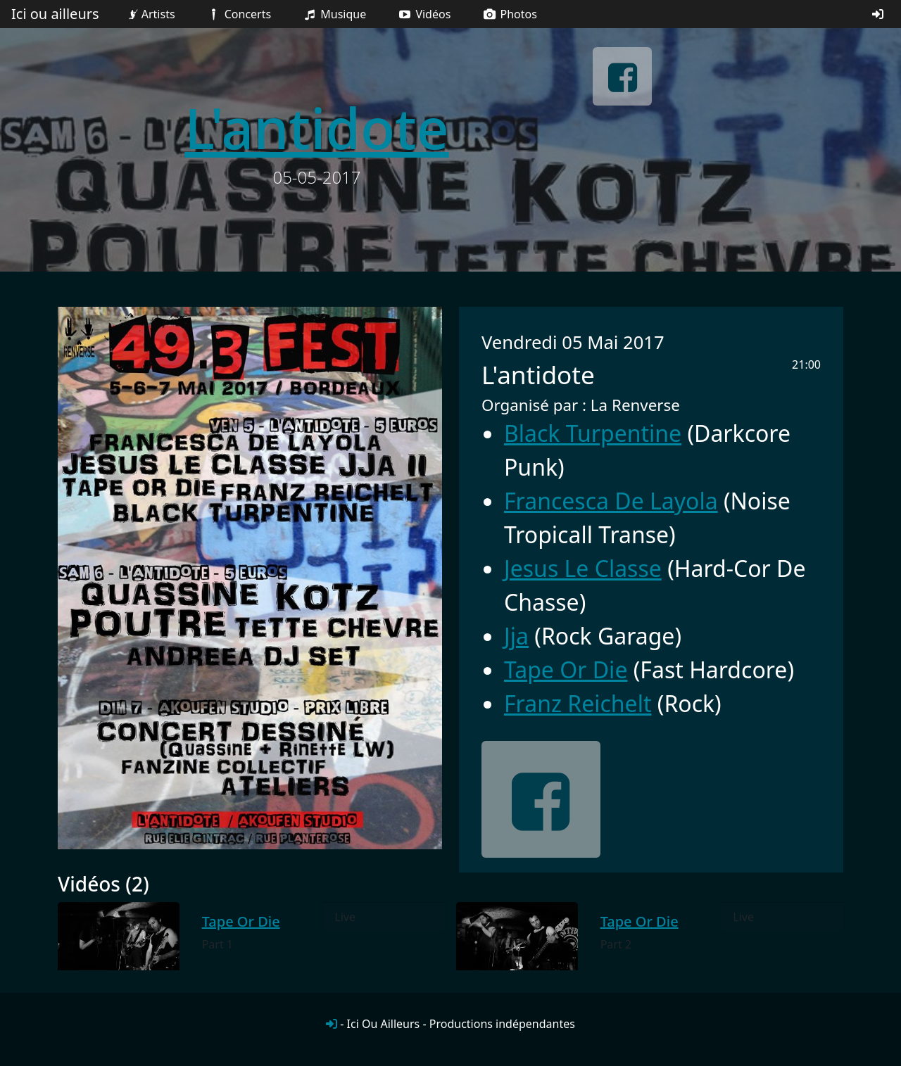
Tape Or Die (565, 669)
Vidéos (423, 14)
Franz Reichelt (577, 703)
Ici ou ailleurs (55, 13)
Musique (334, 14)
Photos (509, 14)
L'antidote (316, 127)
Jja (516, 636)
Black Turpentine (592, 433)
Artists (150, 14)
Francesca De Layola (611, 501)
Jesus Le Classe (583, 568)
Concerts (238, 14)
